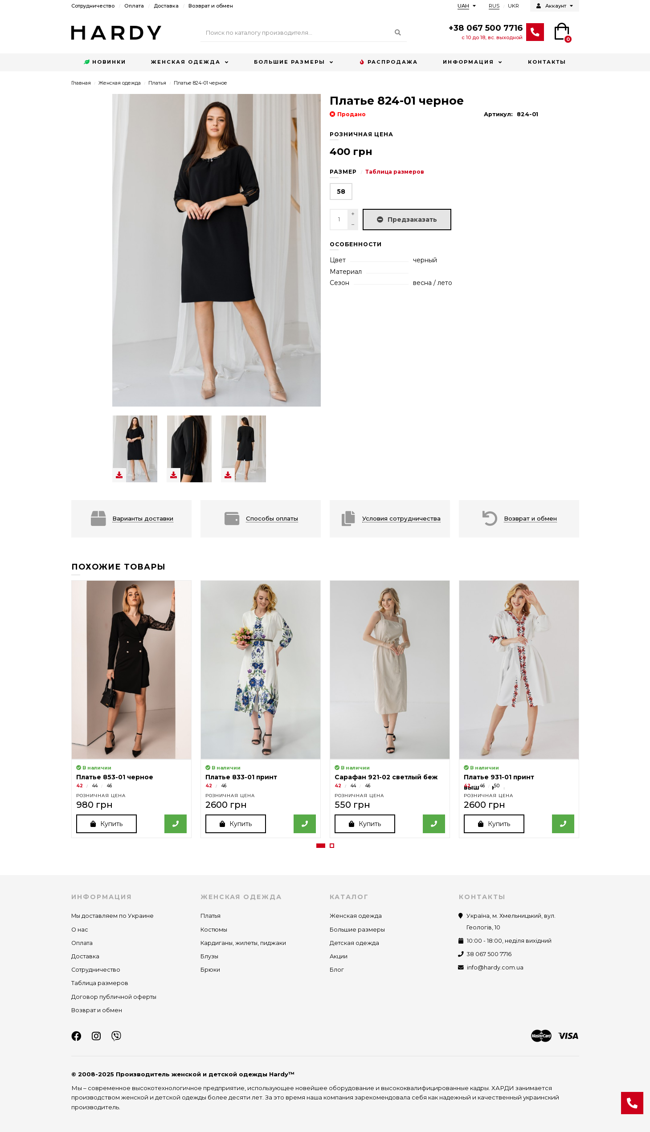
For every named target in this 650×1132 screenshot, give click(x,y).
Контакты (547, 62)
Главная (81, 83)
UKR (513, 6)
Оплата (134, 6)
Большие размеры (289, 62)
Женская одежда (186, 62)
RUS (494, 6)
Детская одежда (354, 943)
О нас (79, 929)
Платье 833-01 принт (241, 777)
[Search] (303, 33)
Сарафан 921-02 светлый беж (386, 777)
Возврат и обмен (210, 6)
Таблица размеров (394, 171)
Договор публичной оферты (113, 997)
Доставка (166, 6)
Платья (157, 83)
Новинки (105, 62)
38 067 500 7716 (489, 954)
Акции (338, 956)
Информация (468, 62)
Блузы (209, 956)
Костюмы (213, 929)
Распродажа (388, 62)
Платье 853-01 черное (114, 777)
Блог (337, 970)
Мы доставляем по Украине (112, 916)
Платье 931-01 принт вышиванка (499, 782)
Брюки (210, 970)
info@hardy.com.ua (495, 968)
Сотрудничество (92, 6)
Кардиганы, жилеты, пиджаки (243, 943)
